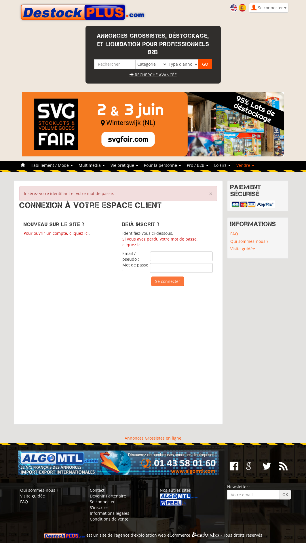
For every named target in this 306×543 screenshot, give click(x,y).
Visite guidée (242, 248)
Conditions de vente (109, 519)
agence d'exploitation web (141, 535)
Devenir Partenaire (108, 496)
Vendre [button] (245, 165)
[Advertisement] (118, 352)
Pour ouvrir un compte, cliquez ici (56, 233)
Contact (97, 490)
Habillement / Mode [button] (52, 165)
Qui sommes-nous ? (249, 241)
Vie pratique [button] (124, 165)
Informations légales (109, 513)
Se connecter (102, 501)
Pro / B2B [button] (197, 165)
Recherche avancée (153, 74)
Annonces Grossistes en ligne (153, 438)
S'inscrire (99, 507)
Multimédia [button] (92, 165)
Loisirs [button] (222, 165)
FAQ (234, 234)
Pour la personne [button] (162, 165)
